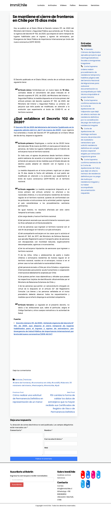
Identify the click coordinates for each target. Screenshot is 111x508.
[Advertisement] (44, 60)
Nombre (48, 430)
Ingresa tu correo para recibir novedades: (29, 476)
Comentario (16, 430)
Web (46, 448)
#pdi (57, 385)
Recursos (83, 5)
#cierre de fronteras (22, 382)
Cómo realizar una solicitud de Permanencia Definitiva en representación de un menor (28, 398)
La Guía (41, 5)
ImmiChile (18, 5)
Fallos (72, 5)
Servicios (95, 5)
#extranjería (37, 385)
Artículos (52, 5)
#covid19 (55, 382)
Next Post (71, 392)
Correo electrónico (53, 439)
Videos (63, 5)
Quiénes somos (64, 475)
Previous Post (18, 392)
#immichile (49, 385)
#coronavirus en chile (41, 382)
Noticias (18, 379)
